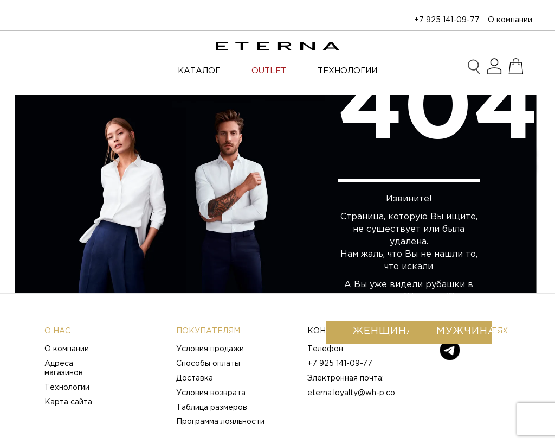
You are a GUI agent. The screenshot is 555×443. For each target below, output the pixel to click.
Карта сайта (68, 402)
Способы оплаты (208, 363)
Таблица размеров (211, 407)
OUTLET (268, 70)
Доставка (194, 378)
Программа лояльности (220, 422)
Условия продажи (210, 349)
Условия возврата (211, 393)
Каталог (199, 70)
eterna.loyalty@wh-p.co (351, 393)
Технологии (66, 387)
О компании (510, 20)
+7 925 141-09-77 (447, 20)
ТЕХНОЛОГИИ (347, 70)
